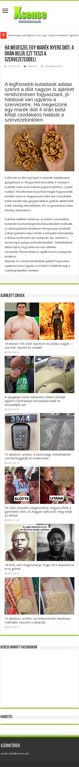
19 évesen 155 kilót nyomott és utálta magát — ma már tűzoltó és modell (39, 346)
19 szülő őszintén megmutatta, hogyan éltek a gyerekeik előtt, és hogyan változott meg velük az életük (38, 511)
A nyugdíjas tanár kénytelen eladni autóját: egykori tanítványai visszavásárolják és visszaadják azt (35, 401)
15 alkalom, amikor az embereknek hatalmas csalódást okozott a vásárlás (37, 620)
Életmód (32, 66)
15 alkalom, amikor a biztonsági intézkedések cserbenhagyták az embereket (38, 456)
